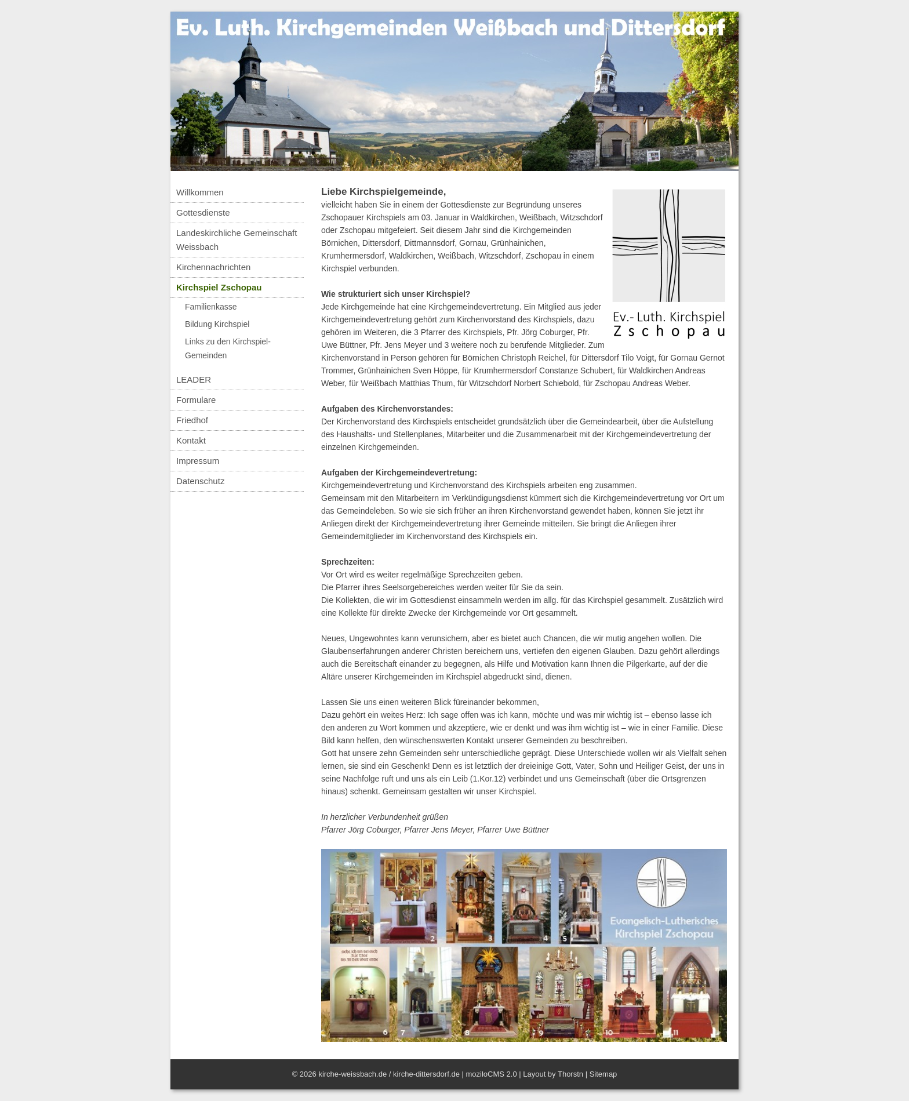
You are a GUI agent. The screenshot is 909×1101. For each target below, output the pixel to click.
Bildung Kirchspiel (217, 324)
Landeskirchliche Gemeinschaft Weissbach (236, 240)
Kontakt (191, 440)
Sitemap (603, 1074)
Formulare (196, 400)
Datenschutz (200, 481)
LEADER (193, 379)
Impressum (197, 461)
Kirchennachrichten (213, 267)
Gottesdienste (203, 212)
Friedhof (192, 420)
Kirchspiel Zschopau (219, 287)
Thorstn (570, 1074)
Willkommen (200, 192)
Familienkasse (211, 306)
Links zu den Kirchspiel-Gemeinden (228, 348)
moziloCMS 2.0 (491, 1074)
